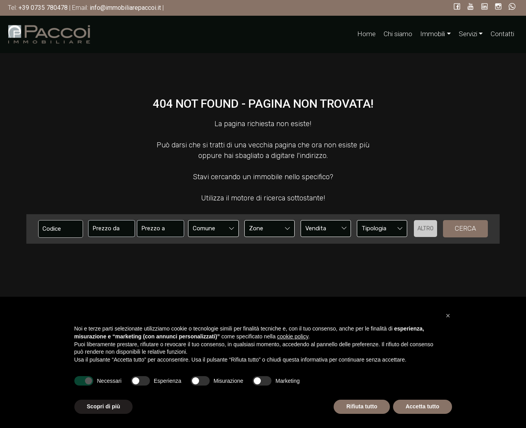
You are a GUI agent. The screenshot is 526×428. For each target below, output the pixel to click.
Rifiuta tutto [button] (361, 406)
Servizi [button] (468, 34)
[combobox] (213, 228)
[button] (448, 315)
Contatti (502, 34)
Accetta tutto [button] (422, 406)
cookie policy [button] (292, 336)
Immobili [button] (432, 34)
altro (425, 228)
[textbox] (209, 228)
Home (366, 34)
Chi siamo (398, 34)
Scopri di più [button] (103, 406)
